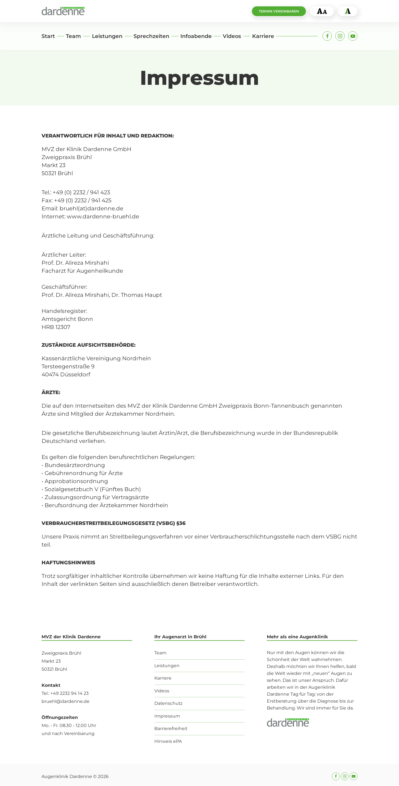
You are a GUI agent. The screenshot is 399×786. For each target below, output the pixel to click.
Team (73, 36)
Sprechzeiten (151, 36)
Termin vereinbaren (279, 11)
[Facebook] (327, 36)
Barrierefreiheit (171, 728)
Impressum (167, 715)
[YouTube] (352, 36)
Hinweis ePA (168, 741)
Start (48, 36)
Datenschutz (168, 703)
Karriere (263, 36)
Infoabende (196, 36)
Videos (232, 36)
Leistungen (107, 36)
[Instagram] (340, 36)
